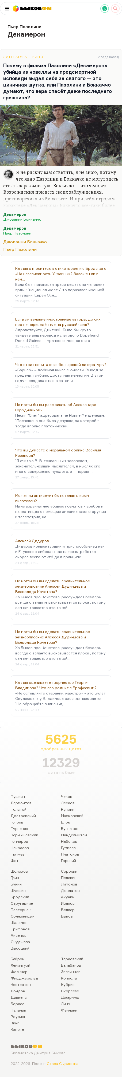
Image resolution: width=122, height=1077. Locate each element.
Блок (65, 822)
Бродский (20, 897)
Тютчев (18, 854)
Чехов (66, 796)
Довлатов (70, 890)
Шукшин (18, 890)
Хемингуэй (20, 965)
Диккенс (19, 997)
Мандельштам (74, 835)
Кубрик (68, 984)
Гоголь (17, 822)
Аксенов (18, 935)
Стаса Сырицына (62, 1063)
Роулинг (18, 1016)
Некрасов (20, 847)
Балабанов (71, 965)
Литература (15, 57)
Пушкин (18, 796)
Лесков (68, 803)
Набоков (69, 841)
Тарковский (72, 959)
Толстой (18, 809)
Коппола (69, 978)
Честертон (21, 984)
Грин (15, 877)
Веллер (68, 909)
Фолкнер (19, 971)
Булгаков (69, 828)
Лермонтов (21, 803)
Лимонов (69, 884)
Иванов (68, 903)
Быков (67, 916)
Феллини (69, 1010)
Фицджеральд (24, 978)
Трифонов (20, 929)
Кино (37, 57)
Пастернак (21, 909)
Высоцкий (20, 948)
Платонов (70, 854)
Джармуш (70, 997)
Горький (68, 860)
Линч (65, 1003)
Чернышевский (24, 835)
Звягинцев (71, 971)
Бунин (16, 884)
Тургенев (19, 828)
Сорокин (69, 871)
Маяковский (72, 815)
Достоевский (23, 815)
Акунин (67, 897)
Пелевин (69, 877)
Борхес (17, 1003)
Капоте (17, 1029)
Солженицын (23, 916)
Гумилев (68, 847)
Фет (14, 860)
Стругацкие (22, 903)
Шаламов (19, 922)
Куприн (67, 809)
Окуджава (20, 941)
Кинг (15, 1023)
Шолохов (19, 871)
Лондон (18, 991)
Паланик (18, 1010)
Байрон (17, 959)
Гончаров (19, 841)
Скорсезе (70, 991)
